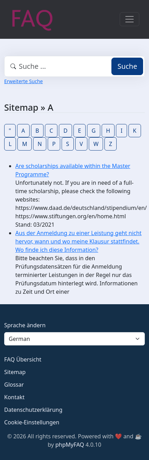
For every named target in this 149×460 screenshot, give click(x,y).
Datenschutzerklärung (33, 410)
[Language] (74, 338)
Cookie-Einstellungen (31, 422)
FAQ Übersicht (22, 359)
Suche (127, 66)
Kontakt (14, 397)
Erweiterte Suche (23, 81)
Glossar (14, 384)
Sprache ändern (25, 325)
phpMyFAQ (69, 444)
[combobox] (74, 66)
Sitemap (15, 372)
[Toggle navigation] (129, 19)
